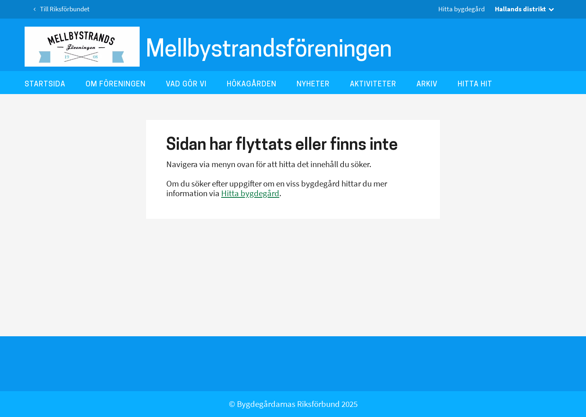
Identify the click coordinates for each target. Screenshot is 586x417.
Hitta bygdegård (461, 9)
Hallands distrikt (525, 8)
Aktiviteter (373, 84)
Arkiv (426, 84)
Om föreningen (116, 84)
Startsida (45, 84)
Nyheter (313, 84)
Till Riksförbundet (60, 9)
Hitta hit (475, 84)
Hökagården (251, 84)
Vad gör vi (186, 84)
